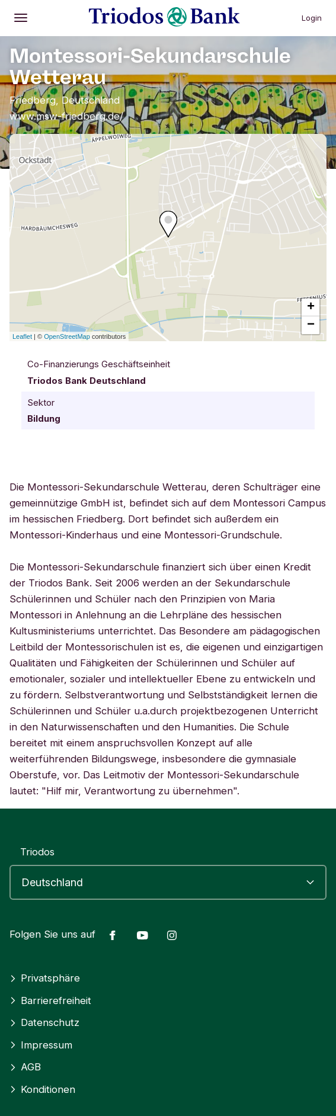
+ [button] (311, 307)
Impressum (40, 1045)
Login (312, 18)
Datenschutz (44, 1022)
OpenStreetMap (67, 336)
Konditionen (42, 1089)
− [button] (311, 325)
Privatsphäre (44, 978)
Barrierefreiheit (50, 1000)
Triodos (37, 852)
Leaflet (22, 336)
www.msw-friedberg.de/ (66, 116)
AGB (25, 1067)
